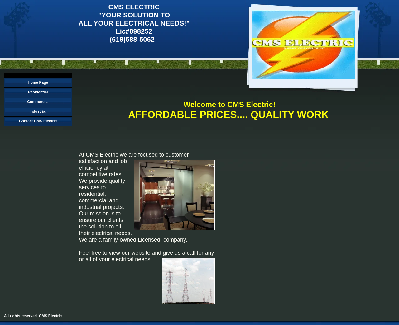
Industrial (38, 111)
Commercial (38, 102)
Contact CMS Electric (38, 121)
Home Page (38, 82)
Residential (38, 92)
